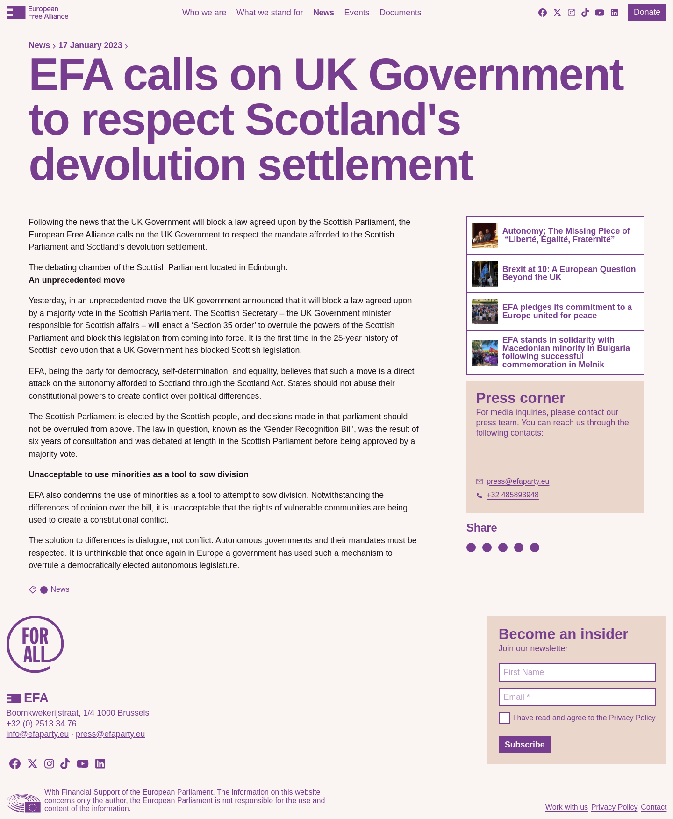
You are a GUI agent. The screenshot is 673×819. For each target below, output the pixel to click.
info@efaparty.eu (38, 734)
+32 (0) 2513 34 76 (42, 723)
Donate (647, 12)
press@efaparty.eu (110, 734)
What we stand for (269, 12)
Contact (653, 807)
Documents (400, 12)
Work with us (566, 807)
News (323, 12)
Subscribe (525, 744)
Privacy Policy (632, 718)
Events (356, 12)
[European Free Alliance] (37, 12)
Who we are (204, 12)
